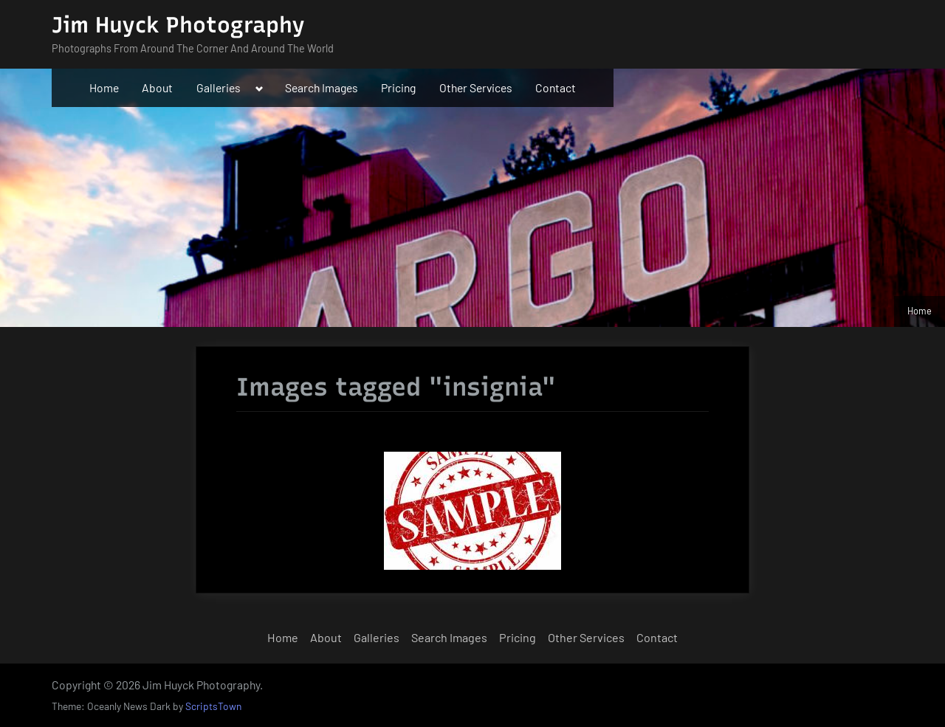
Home (104, 87)
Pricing (398, 87)
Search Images (321, 87)
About (157, 87)
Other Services (475, 87)
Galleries (218, 87)
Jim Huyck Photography (178, 25)
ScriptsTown (213, 706)
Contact (555, 87)
